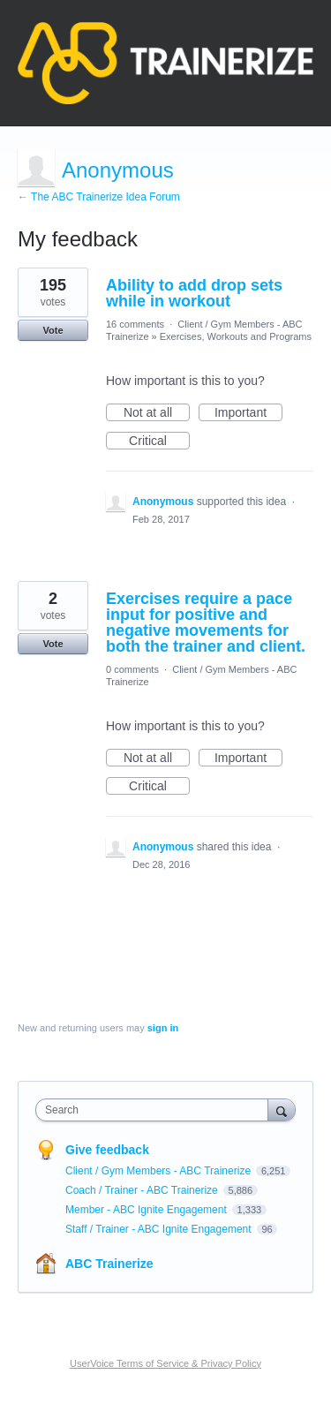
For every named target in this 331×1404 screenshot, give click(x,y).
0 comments (132, 669)
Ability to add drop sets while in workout (194, 293)
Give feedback (107, 1150)
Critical (159, 441)
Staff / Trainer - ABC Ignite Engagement (159, 1229)
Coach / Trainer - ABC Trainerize (143, 1190)
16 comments (135, 324)
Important (248, 413)
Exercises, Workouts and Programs (236, 336)
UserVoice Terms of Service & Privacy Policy (165, 1363)
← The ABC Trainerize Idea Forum (99, 197)
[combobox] (155, 1110)
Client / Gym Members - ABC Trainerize (159, 1171)
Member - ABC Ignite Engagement (147, 1210)
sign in (162, 1028)
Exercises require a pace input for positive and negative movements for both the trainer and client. (205, 622)
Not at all (157, 413)
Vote (52, 330)
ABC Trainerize (109, 1264)
